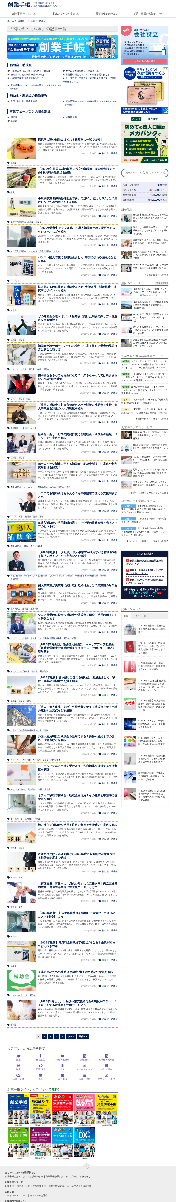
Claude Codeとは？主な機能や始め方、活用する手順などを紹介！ (151, 723)
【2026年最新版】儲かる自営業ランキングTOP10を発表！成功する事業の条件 (151, 758)
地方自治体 (55, 760)
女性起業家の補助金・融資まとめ (82, 71)
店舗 (46, 730)
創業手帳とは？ (12, 1176)
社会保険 (44, 671)
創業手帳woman (84, 1110)
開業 (29, 701)
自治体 (53, 487)
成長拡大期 (71, 117)
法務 (40, 1079)
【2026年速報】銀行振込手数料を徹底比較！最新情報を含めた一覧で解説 (151, 666)
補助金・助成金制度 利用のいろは (27, 74)
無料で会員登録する (33, 1176)
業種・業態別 (62, 1059)
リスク (13, 399)
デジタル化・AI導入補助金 (39, 251)
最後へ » (83, 1036)
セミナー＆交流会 (39, 1195)
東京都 (25, 428)
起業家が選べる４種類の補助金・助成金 (30, 71)
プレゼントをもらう (81, 1176)
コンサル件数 (129, 190)
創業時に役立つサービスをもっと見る (149, 492)
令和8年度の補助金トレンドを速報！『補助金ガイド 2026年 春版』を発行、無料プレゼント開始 (144, 509)
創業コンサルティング (143, 592)
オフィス (14, 819)
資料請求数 (128, 200)
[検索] (164, 173)
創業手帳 (18, 1110)
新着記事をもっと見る (157, 275)
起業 (35, 517)
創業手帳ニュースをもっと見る (153, 419)
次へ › (71, 1036)
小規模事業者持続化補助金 (22, 222)
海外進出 (62, 1079)
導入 (32, 546)
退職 (41, 517)
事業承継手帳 (40, 1143)
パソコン (14, 281)
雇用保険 (34, 609)
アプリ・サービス (106, 1079)
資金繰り (84, 1059)
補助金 (13, 163)
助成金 (13, 340)
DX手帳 (84, 1143)
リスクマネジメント (19, 995)
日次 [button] (126, 616)
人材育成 (36, 760)
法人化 (13, 310)
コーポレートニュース (16, 1195)
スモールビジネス (18, 789)
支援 (21, 517)
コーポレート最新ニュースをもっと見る (148, 541)
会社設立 (40, 1059)
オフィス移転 (26, 819)
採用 (12, 192)
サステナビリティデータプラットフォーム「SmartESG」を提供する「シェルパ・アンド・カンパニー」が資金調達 (144, 364)
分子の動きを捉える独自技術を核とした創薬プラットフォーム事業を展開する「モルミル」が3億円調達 (144, 377)
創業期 (14, 117)
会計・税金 (106, 1069)
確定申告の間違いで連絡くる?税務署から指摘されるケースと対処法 (151, 776)
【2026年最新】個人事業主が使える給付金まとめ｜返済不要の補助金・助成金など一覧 (151, 705)
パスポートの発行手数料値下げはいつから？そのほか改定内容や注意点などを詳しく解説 (151, 648)
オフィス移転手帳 (62, 1143)
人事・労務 (18, 1079)
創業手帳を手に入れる (57, 1176)
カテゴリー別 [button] (139, 616)
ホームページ (30, 487)
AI (11, 251)
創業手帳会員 (129, 195)
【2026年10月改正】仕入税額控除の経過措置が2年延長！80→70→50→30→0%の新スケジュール (152, 685)
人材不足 (26, 760)
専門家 (31, 369)
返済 (29, 399)
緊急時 (14, 121)
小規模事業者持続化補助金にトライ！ (29, 78)
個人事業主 (15, 428)
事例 (26, 546)
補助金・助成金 (106, 1059)
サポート (14, 369)
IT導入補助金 (20, 251)
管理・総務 (84, 1079)
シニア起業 (23, 638)
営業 (62, 1069)
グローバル (15, 760)
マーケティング (84, 1069)
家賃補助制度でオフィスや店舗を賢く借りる (88, 74)
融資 (18, 1069)
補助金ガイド (40, 1110)
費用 (68, 487)
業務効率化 (43, 487)
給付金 (25, 609)
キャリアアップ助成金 (20, 671)
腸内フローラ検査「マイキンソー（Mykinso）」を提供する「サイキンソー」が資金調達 (144, 389)
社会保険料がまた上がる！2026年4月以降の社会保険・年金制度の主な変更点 (151, 741)
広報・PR (40, 1069)
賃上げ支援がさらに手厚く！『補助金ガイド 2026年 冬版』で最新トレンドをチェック (144, 531)
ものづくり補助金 (56, 576)
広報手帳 (18, 1143)
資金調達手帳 (106, 1110)
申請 (39, 369)
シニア (13, 517)
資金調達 (14, 579)
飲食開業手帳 (62, 1110)
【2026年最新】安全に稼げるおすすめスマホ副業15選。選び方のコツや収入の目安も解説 (151, 795)
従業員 (13, 907)
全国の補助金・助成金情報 (24, 101)
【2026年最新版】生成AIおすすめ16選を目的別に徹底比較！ (151, 628)
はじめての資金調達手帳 (79, 1186)
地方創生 (32, 789)
